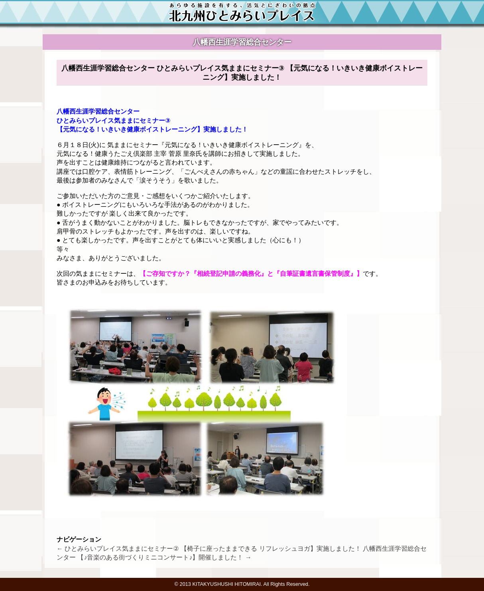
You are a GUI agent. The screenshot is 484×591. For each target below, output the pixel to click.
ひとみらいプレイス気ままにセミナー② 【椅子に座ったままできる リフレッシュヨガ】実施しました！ (209, 548)
